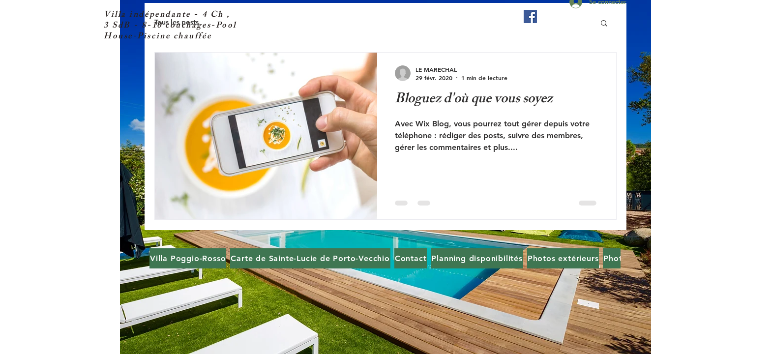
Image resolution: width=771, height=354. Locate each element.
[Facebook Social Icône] (530, 16)
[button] (604, 24)
